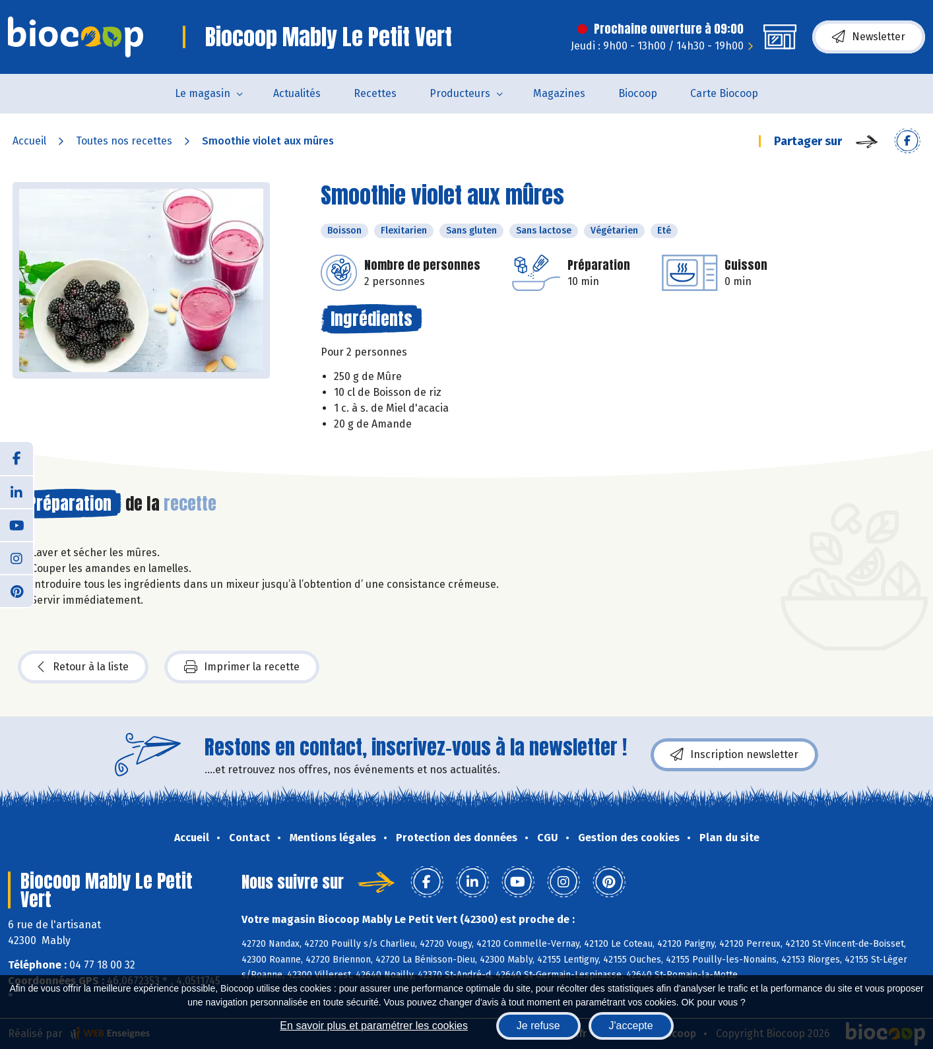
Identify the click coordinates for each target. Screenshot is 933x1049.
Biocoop (637, 93)
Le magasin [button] (202, 93)
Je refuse (538, 1025)
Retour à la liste (83, 667)
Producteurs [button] (460, 93)
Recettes (375, 93)
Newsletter (868, 37)
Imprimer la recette (242, 667)
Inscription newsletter (734, 754)
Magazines (559, 93)
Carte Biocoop (724, 93)
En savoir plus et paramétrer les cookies (374, 1025)
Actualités (297, 93)
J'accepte (631, 1025)
